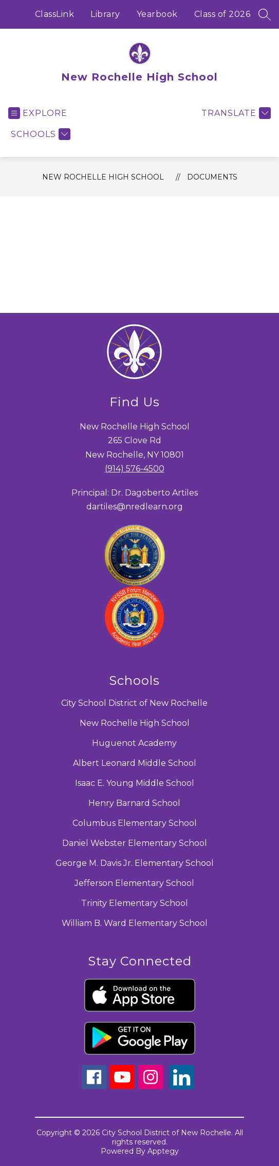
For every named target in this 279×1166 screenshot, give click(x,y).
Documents (212, 177)
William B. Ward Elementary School (135, 923)
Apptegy (163, 1151)
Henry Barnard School (134, 803)
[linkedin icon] (182, 1087)
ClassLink (55, 14)
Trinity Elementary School (134, 903)
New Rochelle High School (103, 177)
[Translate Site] (235, 113)
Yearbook (157, 14)
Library (105, 14)
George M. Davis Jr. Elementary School (134, 863)
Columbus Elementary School (134, 823)
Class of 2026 (222, 14)
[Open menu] (37, 113)
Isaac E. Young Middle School (134, 783)
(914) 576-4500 (134, 468)
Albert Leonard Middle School (134, 763)
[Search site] (264, 14)
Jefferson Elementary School (134, 883)
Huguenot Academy (134, 743)
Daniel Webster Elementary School (134, 843)
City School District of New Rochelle (134, 703)
